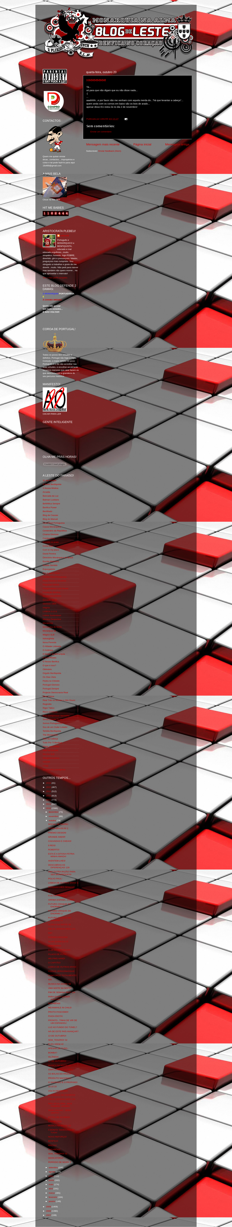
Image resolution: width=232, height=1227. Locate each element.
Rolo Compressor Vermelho (56, 715)
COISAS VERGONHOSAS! (61, 971)
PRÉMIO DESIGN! (57, 833)
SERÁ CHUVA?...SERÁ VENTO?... (59, 1111)
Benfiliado (47, 511)
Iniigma (46, 607)
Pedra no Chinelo (51, 681)
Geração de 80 (50, 600)
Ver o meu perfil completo (55, 277)
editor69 (64, 235)
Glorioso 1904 (49, 604)
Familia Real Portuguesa (55, 577)
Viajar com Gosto (51, 746)
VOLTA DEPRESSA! (58, 1091)
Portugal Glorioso (51, 685)
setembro (53, 1167)
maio (51, 1184)
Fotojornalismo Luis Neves (55, 588)
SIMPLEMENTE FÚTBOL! (61, 1069)
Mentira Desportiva (52, 619)
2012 (49, 800)
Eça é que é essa (51, 573)
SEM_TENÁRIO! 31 (57, 1153)
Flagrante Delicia (51, 584)
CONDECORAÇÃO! (58, 937)
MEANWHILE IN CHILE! (60, 1007)
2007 (49, 1215)
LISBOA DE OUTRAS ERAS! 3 (63, 883)
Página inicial (142, 144)
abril (51, 1188)
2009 (49, 1206)
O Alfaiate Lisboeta (52, 646)
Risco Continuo (50, 712)
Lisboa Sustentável (52, 615)
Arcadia (46, 492)
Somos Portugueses (52, 723)
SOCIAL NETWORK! (58, 824)
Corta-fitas (48, 546)
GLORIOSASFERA (52, 596)
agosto (52, 1171)
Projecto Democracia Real (55, 692)
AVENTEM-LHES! (57, 861)
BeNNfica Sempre (51, 503)
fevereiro (53, 1197)
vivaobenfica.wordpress (54, 769)
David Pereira (49, 553)
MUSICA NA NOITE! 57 (59, 1065)
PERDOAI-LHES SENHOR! (61, 887)
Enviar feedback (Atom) (109, 151)
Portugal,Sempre (51, 688)
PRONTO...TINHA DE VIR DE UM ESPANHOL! (62, 1021)
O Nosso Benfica (51, 661)
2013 (49, 795)
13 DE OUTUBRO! (57, 1036)
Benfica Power (50, 507)
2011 (49, 804)
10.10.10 (52, 1086)
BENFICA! (53, 1141)
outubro (53, 820)
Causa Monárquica (52, 527)
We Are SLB (48, 754)
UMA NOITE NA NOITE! (60, 988)
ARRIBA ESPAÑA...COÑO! (61, 900)
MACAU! (52, 1145)
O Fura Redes (49, 657)
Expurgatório (49, 569)
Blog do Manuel (50, 519)
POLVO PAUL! (55, 878)
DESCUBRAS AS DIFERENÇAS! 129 (58, 866)
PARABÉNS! (54, 1003)
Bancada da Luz (50, 496)
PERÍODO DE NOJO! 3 (59, 1162)
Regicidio (47, 704)
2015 (49, 787)
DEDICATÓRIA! (55, 1158)
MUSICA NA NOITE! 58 (59, 924)
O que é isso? (49, 665)
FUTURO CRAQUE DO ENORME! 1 (59, 905)
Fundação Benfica (51, 592)
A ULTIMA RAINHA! (57, 895)
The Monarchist (50, 735)
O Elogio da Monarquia (54, 654)
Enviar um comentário (100, 131)
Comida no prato (51, 542)
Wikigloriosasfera (51, 758)
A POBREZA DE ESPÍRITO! (61, 1095)
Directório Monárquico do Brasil (58, 557)
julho (51, 1176)
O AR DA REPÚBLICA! (59, 950)
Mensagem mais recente (103, 144)
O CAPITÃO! (54, 962)
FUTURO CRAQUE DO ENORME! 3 (59, 919)
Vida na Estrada (50, 750)
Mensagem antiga (177, 144)
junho (52, 1180)
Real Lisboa (48, 696)
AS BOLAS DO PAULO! (59, 1074)
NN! (50, 979)
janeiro (52, 1201)
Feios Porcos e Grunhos (54, 581)
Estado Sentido (50, 565)
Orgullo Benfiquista (52, 673)
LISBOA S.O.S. (50, 611)
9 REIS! (52, 845)
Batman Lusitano (51, 500)
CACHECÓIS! (55, 1121)
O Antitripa (48, 650)
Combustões (49, 538)
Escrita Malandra (51, 561)
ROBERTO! (53, 849)
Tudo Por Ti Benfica (52, 742)
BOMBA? (52, 1052)
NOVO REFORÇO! (57, 1137)
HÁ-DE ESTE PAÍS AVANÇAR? (63, 1031)
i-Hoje (45, 766)
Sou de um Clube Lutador (55, 727)
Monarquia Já (49, 631)
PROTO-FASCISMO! (58, 1012)
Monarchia (48, 623)
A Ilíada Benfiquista (52, 484)
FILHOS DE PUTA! (57, 954)
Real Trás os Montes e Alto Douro (59, 700)
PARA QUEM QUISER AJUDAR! (59, 997)
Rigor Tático (48, 708)
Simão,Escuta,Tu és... (53, 719)
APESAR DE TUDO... (58, 1048)
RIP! (50, 933)
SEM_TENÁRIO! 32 (57, 1040)
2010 (49, 808)
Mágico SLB (48, 634)
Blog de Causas (50, 515)
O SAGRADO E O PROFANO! (62, 1082)
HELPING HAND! (56, 958)
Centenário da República (55, 530)
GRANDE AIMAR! (56, 837)
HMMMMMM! (96, 80)
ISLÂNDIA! (53, 1057)
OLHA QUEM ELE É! (58, 941)
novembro (54, 816)
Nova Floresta (49, 642)
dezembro (54, 812)
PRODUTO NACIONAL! (59, 1078)
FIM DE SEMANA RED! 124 (61, 929)
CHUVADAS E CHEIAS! (60, 841)
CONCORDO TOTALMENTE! (62, 975)
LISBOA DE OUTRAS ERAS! (62, 967)
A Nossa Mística (50, 488)
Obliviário (47, 669)
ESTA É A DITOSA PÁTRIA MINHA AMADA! (61, 855)
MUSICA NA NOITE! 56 (59, 1125)
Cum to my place (51, 550)
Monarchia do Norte (52, 627)
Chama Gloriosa (50, 534)
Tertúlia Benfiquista (52, 731)
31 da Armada (49, 480)
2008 (49, 1211)
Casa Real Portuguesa (54, 523)
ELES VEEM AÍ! (56, 1044)
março (52, 1193)
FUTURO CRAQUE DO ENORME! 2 (59, 912)
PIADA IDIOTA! (55, 1016)
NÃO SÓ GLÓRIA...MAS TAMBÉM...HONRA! (60, 1104)
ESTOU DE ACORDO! (59, 1117)
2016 (49, 783)
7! (49, 891)
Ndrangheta (48, 638)
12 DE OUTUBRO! (57, 1061)
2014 (49, 791)
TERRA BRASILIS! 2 (58, 828)
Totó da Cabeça (50, 738)
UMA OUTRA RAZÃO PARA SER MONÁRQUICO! (61, 872)
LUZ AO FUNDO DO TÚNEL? (62, 1027)
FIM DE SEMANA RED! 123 (61, 1099)
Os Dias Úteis (49, 677)
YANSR (46, 762)
